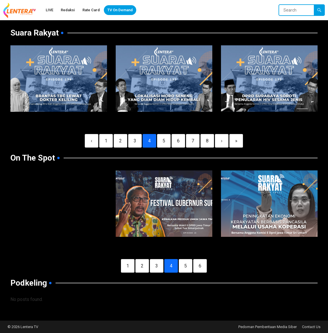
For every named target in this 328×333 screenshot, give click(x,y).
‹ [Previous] (91, 141)
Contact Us (311, 327)
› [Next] (221, 141)
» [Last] (236, 141)
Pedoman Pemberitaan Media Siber (267, 327)
